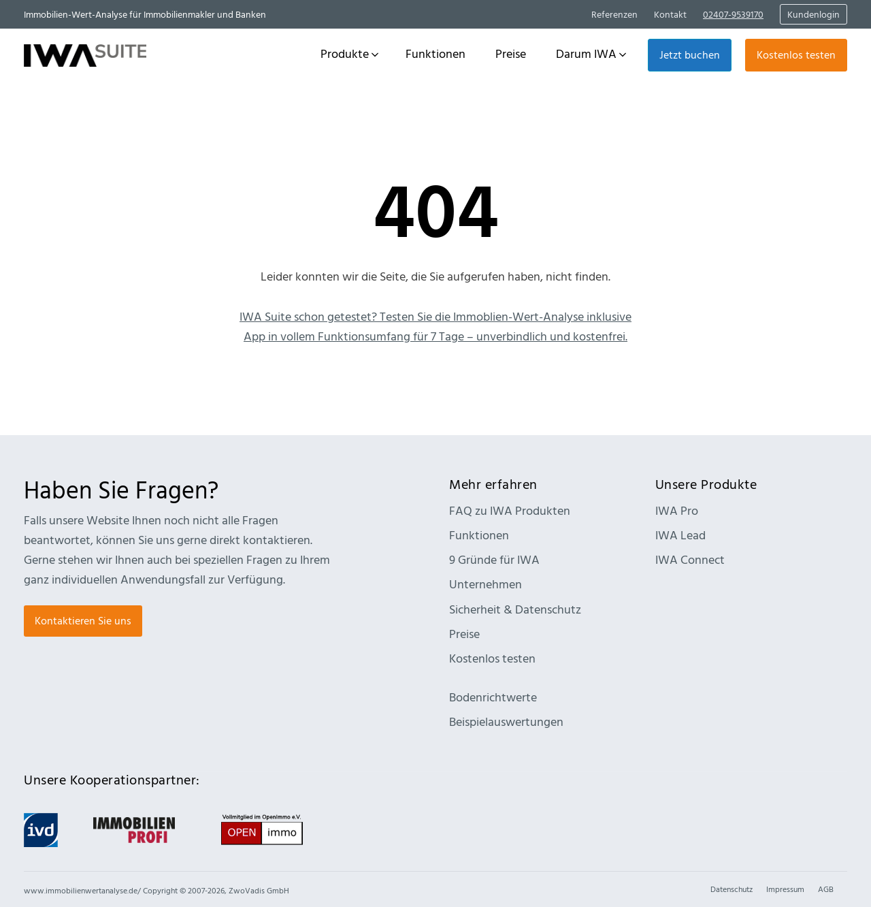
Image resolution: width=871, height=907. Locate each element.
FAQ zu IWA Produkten (509, 510)
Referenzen (614, 14)
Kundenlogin (813, 14)
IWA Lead (680, 535)
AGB (826, 888)
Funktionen (479, 535)
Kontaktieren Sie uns (83, 620)
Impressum (785, 888)
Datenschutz (731, 888)
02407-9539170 (733, 14)
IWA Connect (690, 559)
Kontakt (670, 14)
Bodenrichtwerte (493, 697)
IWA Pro (676, 510)
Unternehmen (485, 584)
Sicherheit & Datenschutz (515, 609)
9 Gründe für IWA (494, 559)
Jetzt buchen (689, 54)
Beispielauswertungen (506, 721)
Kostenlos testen (796, 54)
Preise (464, 633)
